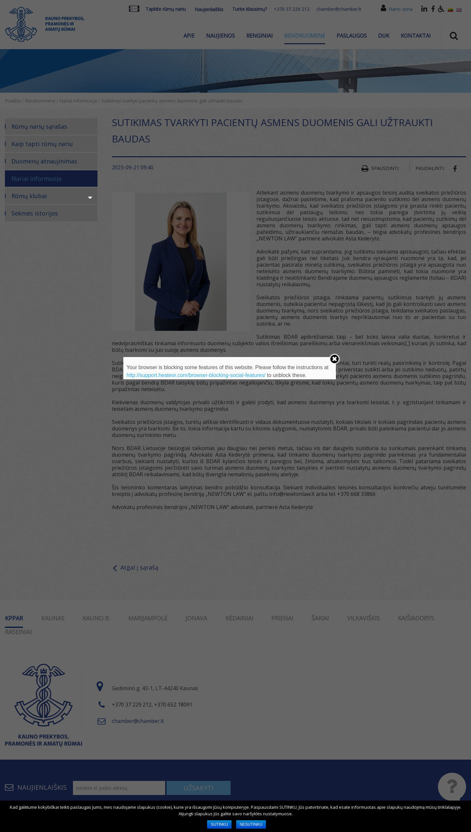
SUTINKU (219, 824)
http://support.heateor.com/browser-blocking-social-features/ (196, 375)
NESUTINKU (251, 824)
